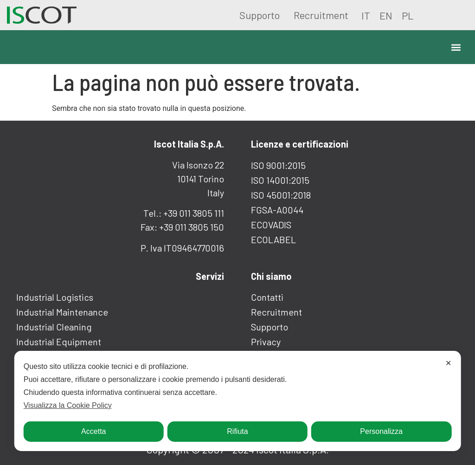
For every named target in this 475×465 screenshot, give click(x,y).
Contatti (267, 297)
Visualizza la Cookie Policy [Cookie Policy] (68, 405)
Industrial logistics (54, 297)
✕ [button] (448, 363)
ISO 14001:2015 (280, 180)
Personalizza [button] (381, 431)
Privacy (266, 341)
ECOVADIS (271, 224)
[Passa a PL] (407, 14)
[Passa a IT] (366, 14)
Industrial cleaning (54, 326)
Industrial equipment (58, 341)
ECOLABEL (273, 239)
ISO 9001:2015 (278, 165)
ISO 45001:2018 (281, 194)
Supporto (259, 15)
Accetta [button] (93, 431)
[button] (455, 47)
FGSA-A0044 (277, 209)
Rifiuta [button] (237, 431)
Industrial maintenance (62, 311)
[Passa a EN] (386, 14)
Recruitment (321, 15)
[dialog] (237, 401)
